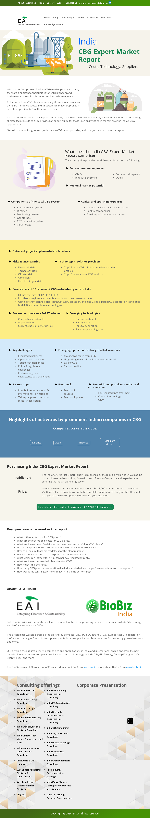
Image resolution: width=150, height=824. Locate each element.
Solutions (106, 18)
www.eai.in (90, 667)
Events (60, 2)
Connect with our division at (95, 3)
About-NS (31, 2)
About (21, 2)
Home (47, 18)
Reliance (36, 442)
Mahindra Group (110, 442)
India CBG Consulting (58, 727)
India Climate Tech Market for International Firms (30, 739)
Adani (58, 442)
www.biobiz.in (134, 667)
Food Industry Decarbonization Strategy (55, 773)
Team (42, 2)
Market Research (86, 18)
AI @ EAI (21, 794)
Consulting (66, 18)
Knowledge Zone (52, 25)
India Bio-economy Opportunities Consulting (56, 694)
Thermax (83, 442)
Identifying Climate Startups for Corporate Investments (59, 786)
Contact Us (71, 2)
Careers (50, 2)
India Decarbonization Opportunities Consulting (28, 752)
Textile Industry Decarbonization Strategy (25, 786)
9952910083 (90, 507)
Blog (55, 18)
